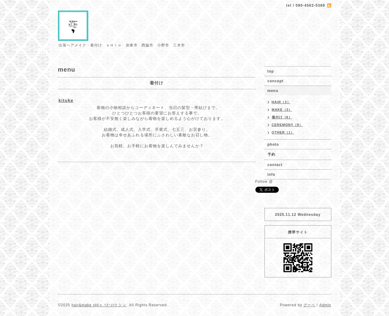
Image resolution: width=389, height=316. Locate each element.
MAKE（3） (282, 109)
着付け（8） (282, 117)
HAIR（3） (281, 102)
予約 (271, 154)
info (271, 174)
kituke (66, 100)
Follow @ (264, 181)
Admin (325, 305)
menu (273, 91)
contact (275, 165)
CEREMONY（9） (287, 125)
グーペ (309, 305)
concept (276, 81)
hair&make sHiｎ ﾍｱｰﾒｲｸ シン (98, 305)
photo (273, 144)
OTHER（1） (283, 132)
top (271, 71)
